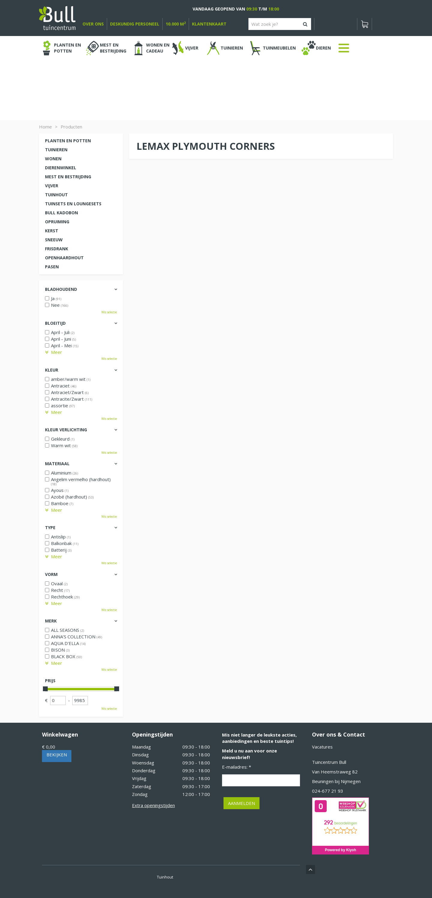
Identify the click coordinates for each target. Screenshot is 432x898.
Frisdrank (56, 249)
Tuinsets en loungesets (73, 203)
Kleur (51, 370)
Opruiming (57, 221)
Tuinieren (56, 149)
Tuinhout (56, 194)
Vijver (51, 185)
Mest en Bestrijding (68, 176)
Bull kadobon (61, 212)
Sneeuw (54, 240)
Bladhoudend (61, 289)
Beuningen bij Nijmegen (336, 781)
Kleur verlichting (66, 429)
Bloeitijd (55, 323)
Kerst (51, 231)
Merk (51, 621)
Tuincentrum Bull (329, 762)
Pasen (52, 267)
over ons (93, 24)
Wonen (53, 158)
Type (50, 527)
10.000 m (176, 24)
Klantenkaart (209, 24)
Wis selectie (109, 312)
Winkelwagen (60, 734)
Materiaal (57, 463)
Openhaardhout (64, 258)
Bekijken (56, 755)
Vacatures (322, 747)
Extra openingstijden (153, 805)
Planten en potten (68, 140)
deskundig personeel (134, 24)
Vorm (51, 574)
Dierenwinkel (60, 167)
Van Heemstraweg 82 (335, 772)
